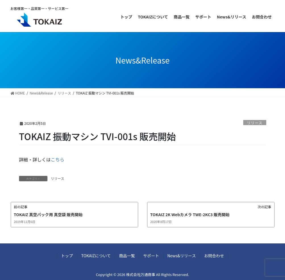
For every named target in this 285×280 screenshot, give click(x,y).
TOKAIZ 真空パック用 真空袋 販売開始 (48, 214)
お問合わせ (214, 255)
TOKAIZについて (96, 255)
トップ (67, 255)
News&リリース (181, 255)
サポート (151, 255)
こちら (58, 159)
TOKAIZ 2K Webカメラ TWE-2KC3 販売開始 (190, 214)
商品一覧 (127, 255)
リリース (255, 122)
